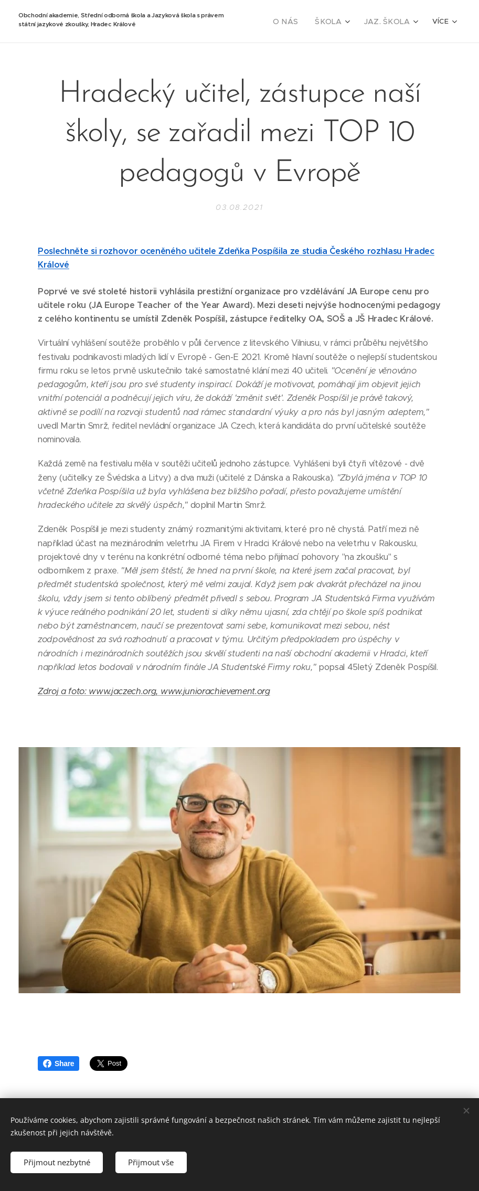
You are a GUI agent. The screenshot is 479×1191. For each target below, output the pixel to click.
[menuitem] (297, 21)
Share (58, 1063)
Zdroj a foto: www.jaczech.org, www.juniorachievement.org (154, 691)
